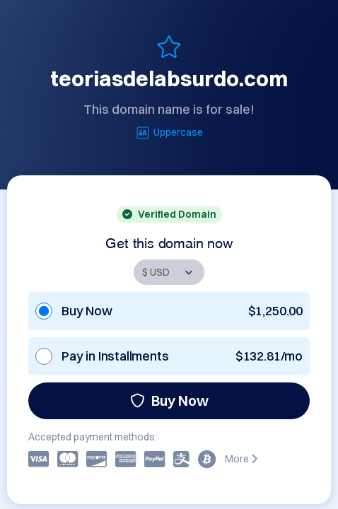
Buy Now (169, 400)
